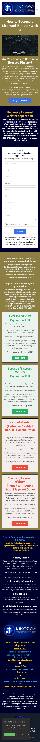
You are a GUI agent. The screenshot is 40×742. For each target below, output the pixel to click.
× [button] (28, 719)
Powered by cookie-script (16, 738)
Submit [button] (20, 231)
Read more (15, 730)
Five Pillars (32, 728)
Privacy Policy (31, 731)
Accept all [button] (9, 734)
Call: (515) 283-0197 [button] (20, 100)
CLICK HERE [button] (20, 358)
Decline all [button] (22, 734)
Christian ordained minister (23, 78)
